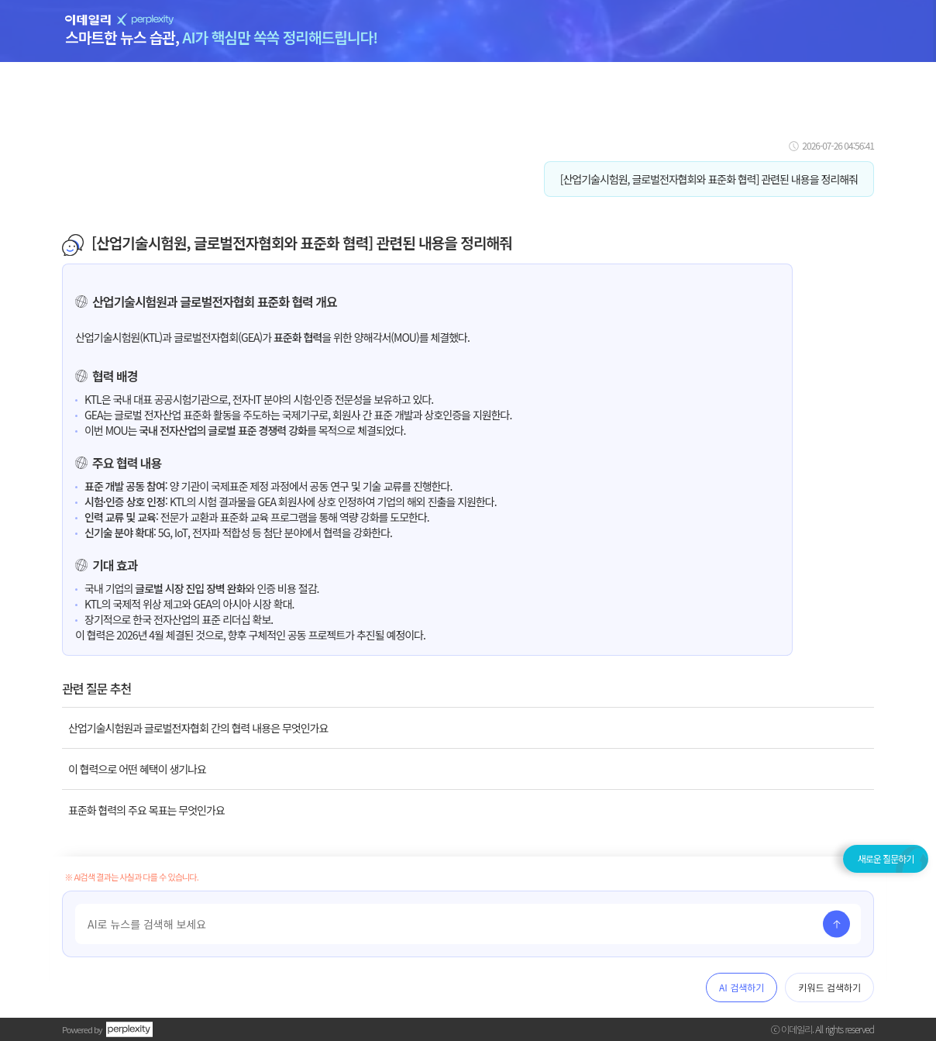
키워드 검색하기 (829, 987)
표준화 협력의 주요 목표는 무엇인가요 (146, 810)
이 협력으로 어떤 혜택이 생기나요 (137, 769)
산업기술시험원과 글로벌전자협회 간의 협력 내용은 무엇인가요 (198, 728)
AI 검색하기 (741, 987)
